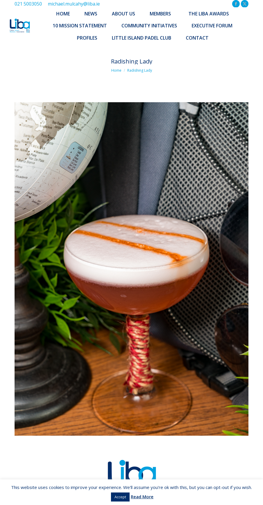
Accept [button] (120, 496)
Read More (142, 496)
